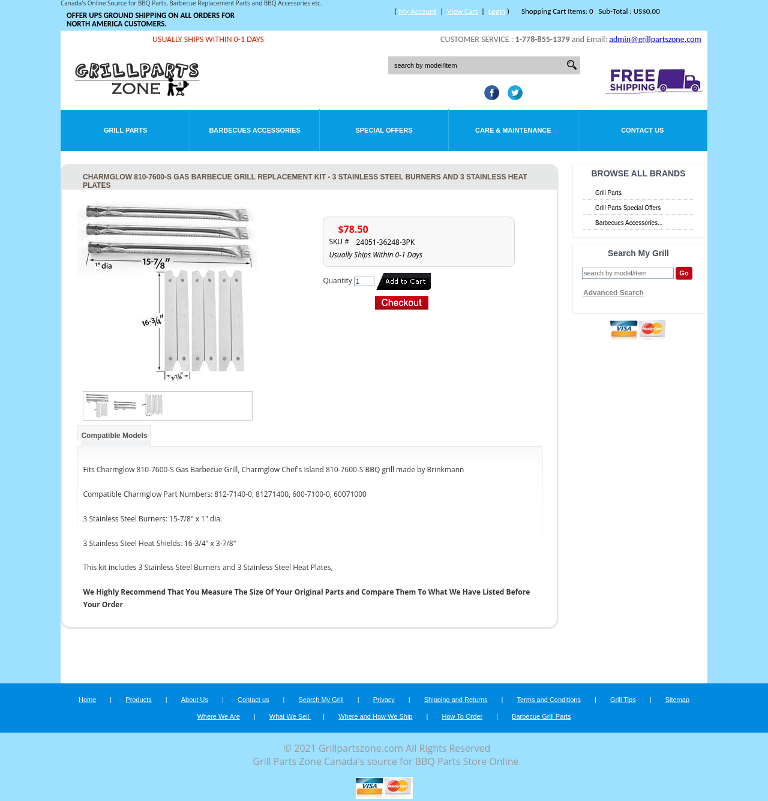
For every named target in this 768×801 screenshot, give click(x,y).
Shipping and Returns (456, 699)
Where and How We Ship (375, 716)
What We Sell (290, 716)
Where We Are (218, 716)
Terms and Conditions (549, 699)
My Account (417, 11)
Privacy (384, 699)
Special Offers (383, 130)
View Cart (462, 11)
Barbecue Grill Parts (541, 716)
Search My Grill (321, 699)
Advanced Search (613, 293)
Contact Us (642, 130)
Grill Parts (125, 130)
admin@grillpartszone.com (655, 39)
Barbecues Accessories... (628, 223)
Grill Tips (623, 699)
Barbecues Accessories (254, 130)
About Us (194, 699)
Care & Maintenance (513, 130)
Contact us (253, 699)
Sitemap (677, 699)
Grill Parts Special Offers (628, 208)
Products (138, 699)
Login (496, 11)
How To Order (462, 716)
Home (87, 699)
